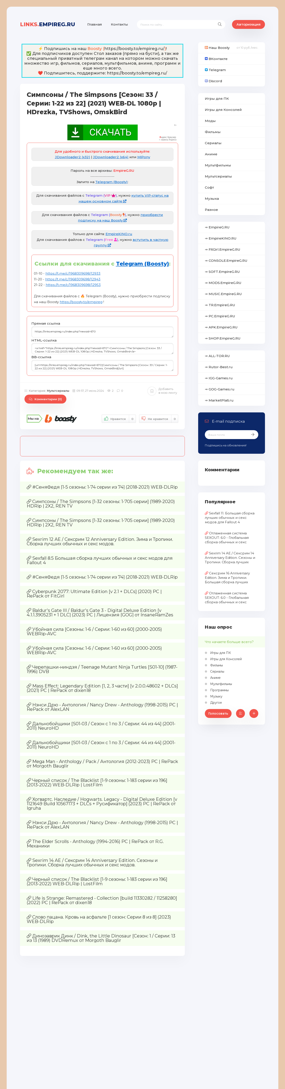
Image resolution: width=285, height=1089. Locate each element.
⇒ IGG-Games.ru (219, 378)
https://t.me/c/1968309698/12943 (72, 279)
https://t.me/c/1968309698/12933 (72, 273)
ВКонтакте (216, 59)
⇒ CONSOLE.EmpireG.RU (226, 260)
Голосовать (218, 713)
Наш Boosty (217, 48)
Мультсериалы (58, 390)
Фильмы (213, 132)
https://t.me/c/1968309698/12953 (73, 285)
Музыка (212, 198)
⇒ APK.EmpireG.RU (221, 327)
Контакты (119, 24)
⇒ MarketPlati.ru (219, 400)
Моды (210, 121)
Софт (209, 187)
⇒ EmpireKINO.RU (220, 238)
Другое (215, 703)
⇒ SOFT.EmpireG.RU (222, 272)
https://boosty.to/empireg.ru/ (134, 48)
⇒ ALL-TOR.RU (217, 356)
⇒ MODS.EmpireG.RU (223, 283)
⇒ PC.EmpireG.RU (220, 316)
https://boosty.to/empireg (81, 302)
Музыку (215, 696)
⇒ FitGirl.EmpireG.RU (222, 249)
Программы (219, 690)
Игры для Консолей (223, 110)
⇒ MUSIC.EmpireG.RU (223, 294)
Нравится (118, 419)
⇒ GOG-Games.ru (219, 389)
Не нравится (159, 419)
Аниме (211, 154)
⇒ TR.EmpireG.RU (220, 305)
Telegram (215, 70)
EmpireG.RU (47, 24)
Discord (213, 81)
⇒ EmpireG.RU (217, 227)
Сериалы (213, 143)
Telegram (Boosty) (111, 182)
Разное (211, 210)
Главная (94, 24)
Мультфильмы (218, 165)
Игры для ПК (217, 98)
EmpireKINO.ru (119, 234)
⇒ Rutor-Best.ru (219, 367)
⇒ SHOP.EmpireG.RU (222, 338)
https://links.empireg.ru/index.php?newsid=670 (102, 332)
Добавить (162, 391)
